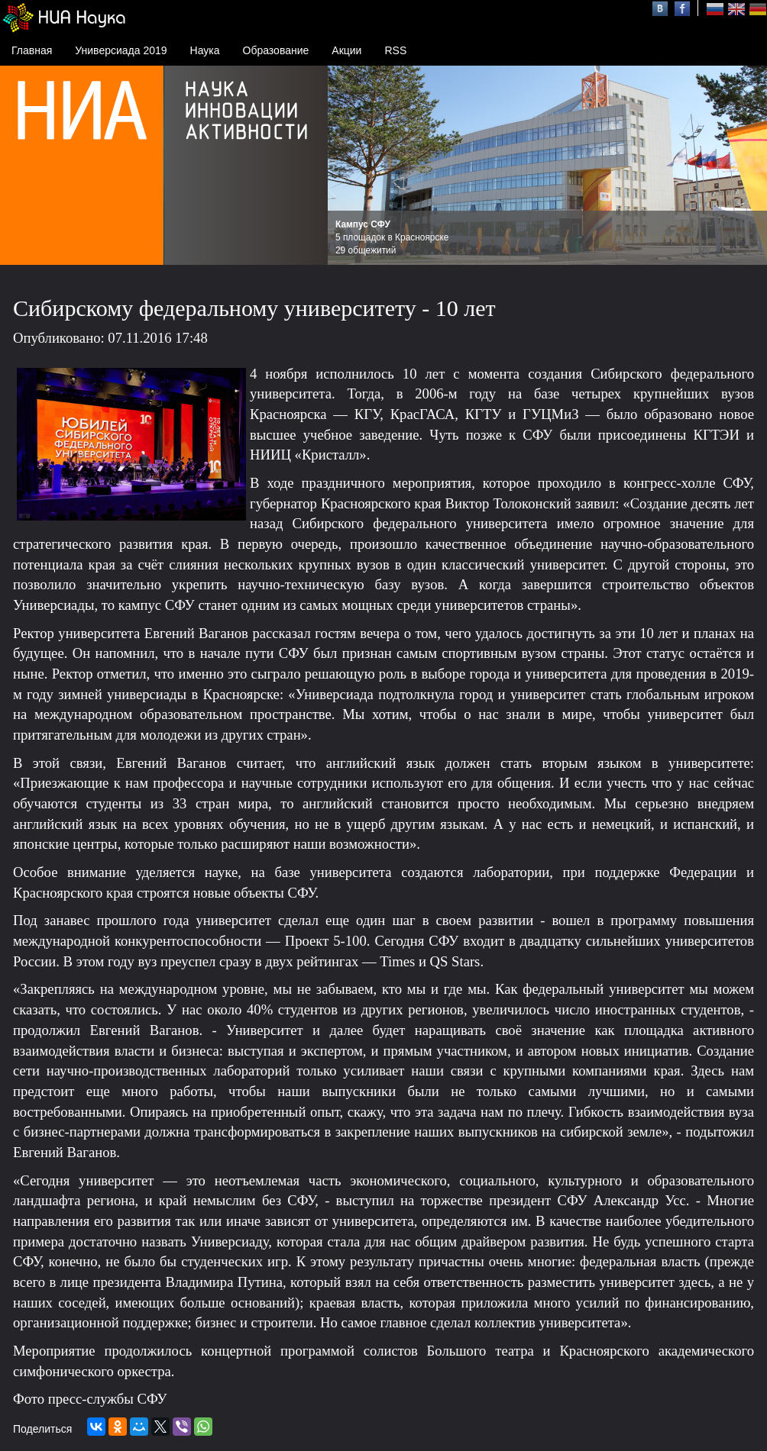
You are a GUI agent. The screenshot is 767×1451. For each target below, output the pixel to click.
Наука (205, 50)
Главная (31, 50)
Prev (347, 165)
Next (747, 165)
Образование (276, 50)
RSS (395, 50)
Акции (346, 50)
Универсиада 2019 (121, 50)
